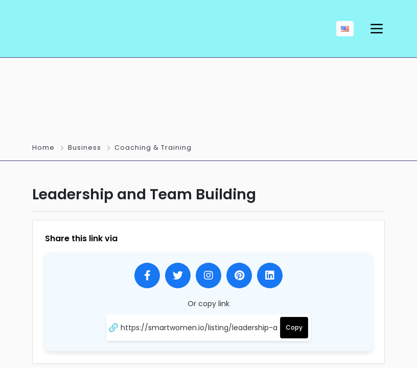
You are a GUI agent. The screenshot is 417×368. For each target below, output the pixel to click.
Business (84, 147)
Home (43, 147)
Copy (294, 327)
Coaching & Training (153, 147)
